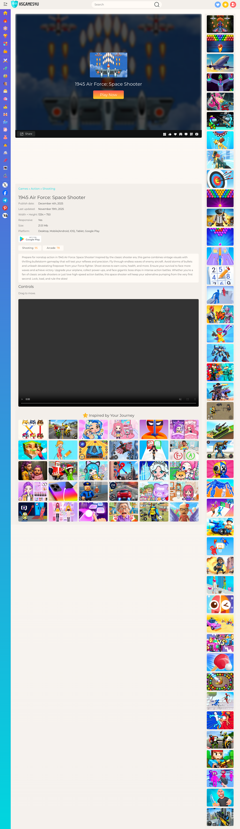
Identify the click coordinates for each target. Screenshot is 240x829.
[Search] (127, 4)
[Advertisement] (108, 160)
